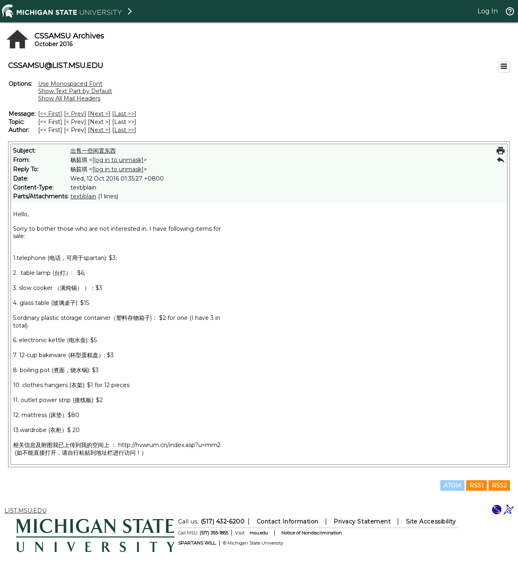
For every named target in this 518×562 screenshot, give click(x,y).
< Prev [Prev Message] (75, 113)
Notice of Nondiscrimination (311, 533)
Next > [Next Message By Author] (99, 130)
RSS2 (499, 485)
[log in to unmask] (118, 160)
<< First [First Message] (50, 113)
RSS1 (476, 485)
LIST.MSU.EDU (25, 510)
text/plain (83, 196)
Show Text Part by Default (75, 91)
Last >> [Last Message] (124, 113)
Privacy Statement (362, 521)
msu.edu (259, 533)
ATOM (452, 485)
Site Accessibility (431, 521)
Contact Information (287, 521)
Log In (488, 11)
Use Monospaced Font (70, 83)
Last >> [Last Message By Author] (124, 130)
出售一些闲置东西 (93, 150)
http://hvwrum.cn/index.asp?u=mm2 (169, 445)
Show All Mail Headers (69, 98)
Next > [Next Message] (99, 113)
